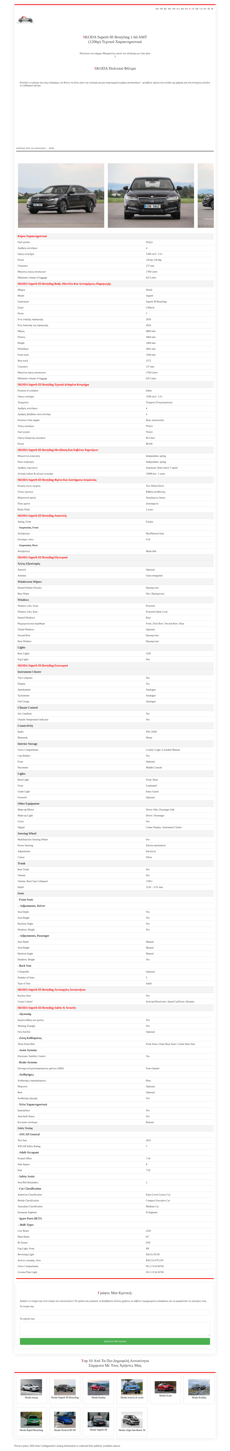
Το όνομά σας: (27, 1306)
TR (161, 8)
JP (212, 8)
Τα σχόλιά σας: (27, 1318)
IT (193, 8)
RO (182, 8)
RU (169, 8)
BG (165, 8)
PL (205, 8)
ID (209, 8)
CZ (201, 8)
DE (197, 8)
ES (186, 8)
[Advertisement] (115, 120)
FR (173, 8)
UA (178, 8)
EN (157, 8)
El (190, 8)
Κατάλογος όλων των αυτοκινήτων (31, 148)
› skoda (51, 148)
